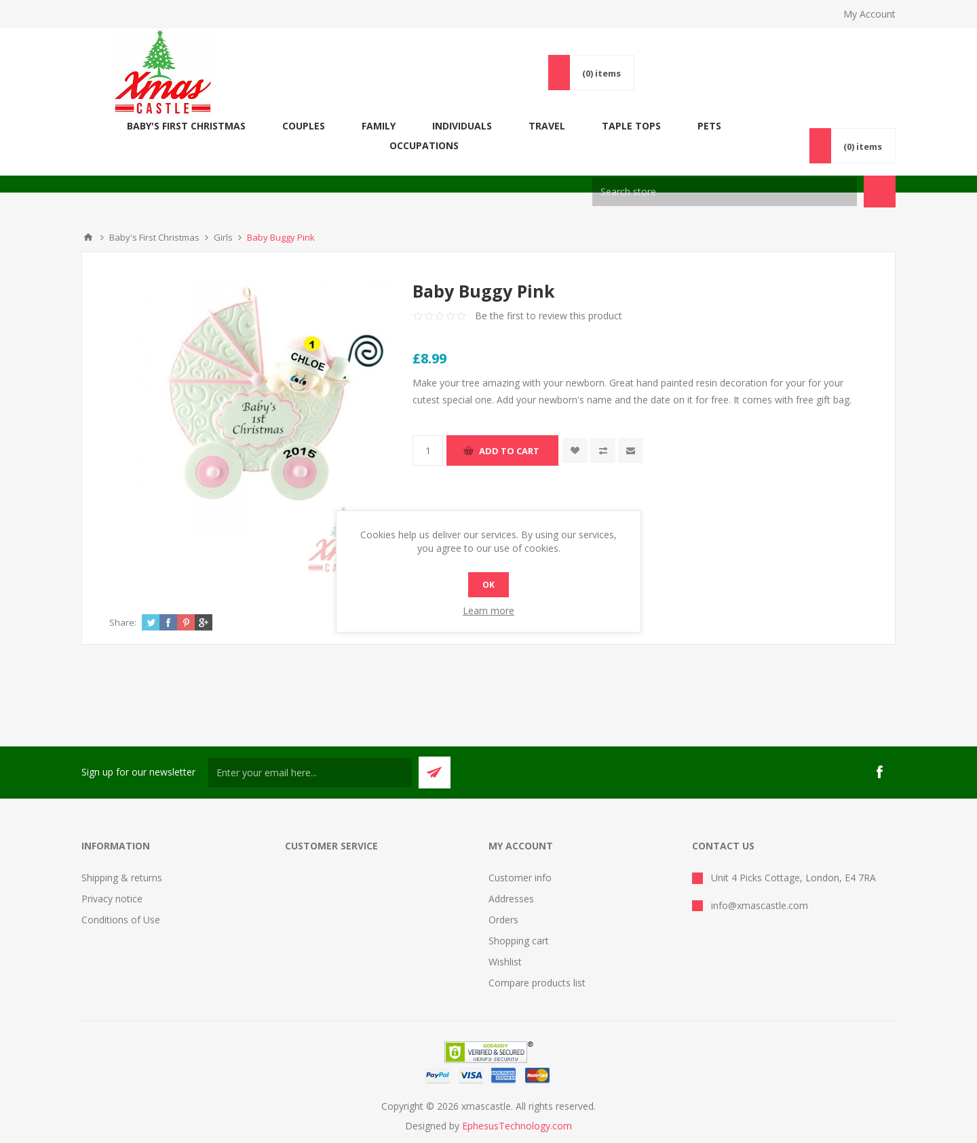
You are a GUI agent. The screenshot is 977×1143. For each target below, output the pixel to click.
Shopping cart (518, 921)
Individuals (473, 125)
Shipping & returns (121, 857)
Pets (721, 125)
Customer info (520, 857)
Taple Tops (642, 125)
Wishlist (505, 942)
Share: (122, 603)
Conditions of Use (120, 900)
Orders (503, 900)
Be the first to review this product (548, 295)
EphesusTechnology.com (517, 1106)
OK (488, 584)
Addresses (511, 879)
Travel (558, 125)
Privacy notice (111, 879)
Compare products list (537, 963)
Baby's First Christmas (197, 125)
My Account (869, 13)
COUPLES (315, 125)
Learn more (488, 610)
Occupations (804, 125)
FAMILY (390, 125)
